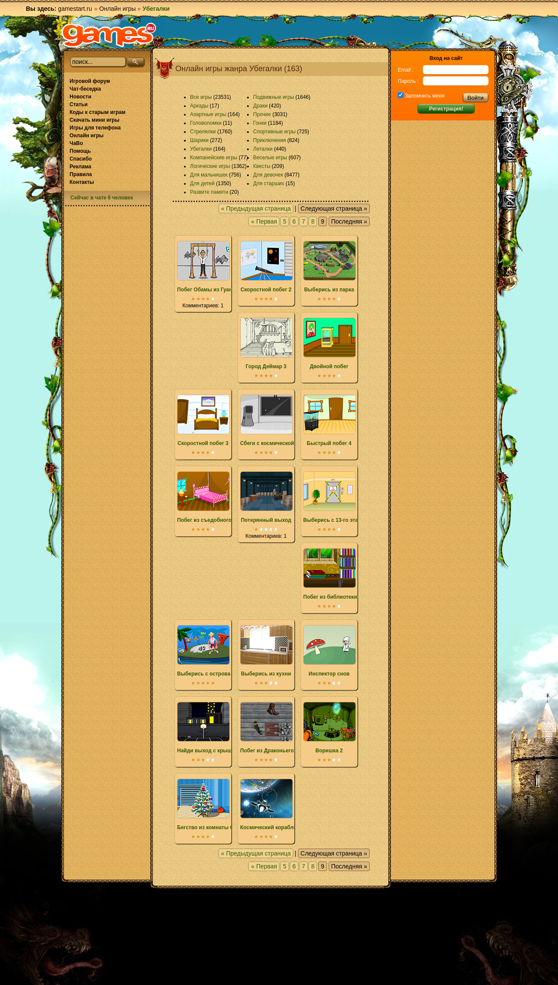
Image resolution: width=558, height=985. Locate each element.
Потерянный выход (266, 497)
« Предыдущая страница (256, 208)
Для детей (202, 183)
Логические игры (210, 166)
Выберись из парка (329, 267)
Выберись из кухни (266, 651)
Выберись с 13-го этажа (334, 497)
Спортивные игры (274, 132)
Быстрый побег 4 (329, 420)
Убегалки (201, 149)
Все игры (201, 97)
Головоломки (206, 123)
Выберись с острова (203, 651)
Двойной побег (329, 343)
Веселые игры (270, 158)
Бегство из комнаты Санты (212, 804)
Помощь (80, 151)
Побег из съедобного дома (211, 497)
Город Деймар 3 (266, 343)
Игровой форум (90, 81)
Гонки (259, 123)
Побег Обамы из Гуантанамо (213, 267)
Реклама (80, 167)
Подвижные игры (273, 97)
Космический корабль (268, 804)
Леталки (263, 149)
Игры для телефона (95, 128)
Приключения (269, 140)
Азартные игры (208, 114)
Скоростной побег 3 (203, 420)
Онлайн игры (117, 8)
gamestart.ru (75, 8)
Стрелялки (203, 132)
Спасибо (81, 159)
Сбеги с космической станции (278, 420)
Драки (260, 106)
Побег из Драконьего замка (275, 728)
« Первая (264, 221)
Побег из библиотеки (330, 574)
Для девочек (268, 175)
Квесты (261, 166)
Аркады (199, 106)
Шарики (199, 140)
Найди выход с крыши (206, 728)
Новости (80, 97)
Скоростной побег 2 (266, 267)
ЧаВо (76, 143)
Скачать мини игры (94, 120)
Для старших (268, 183)
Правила (81, 174)
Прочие (262, 114)
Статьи (79, 104)
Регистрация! (446, 109)
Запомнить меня (423, 96)
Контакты (82, 182)
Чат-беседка (85, 89)
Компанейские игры (213, 158)
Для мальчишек (209, 175)
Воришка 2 (329, 728)
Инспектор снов (329, 651)
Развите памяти (209, 192)
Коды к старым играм (97, 112)
